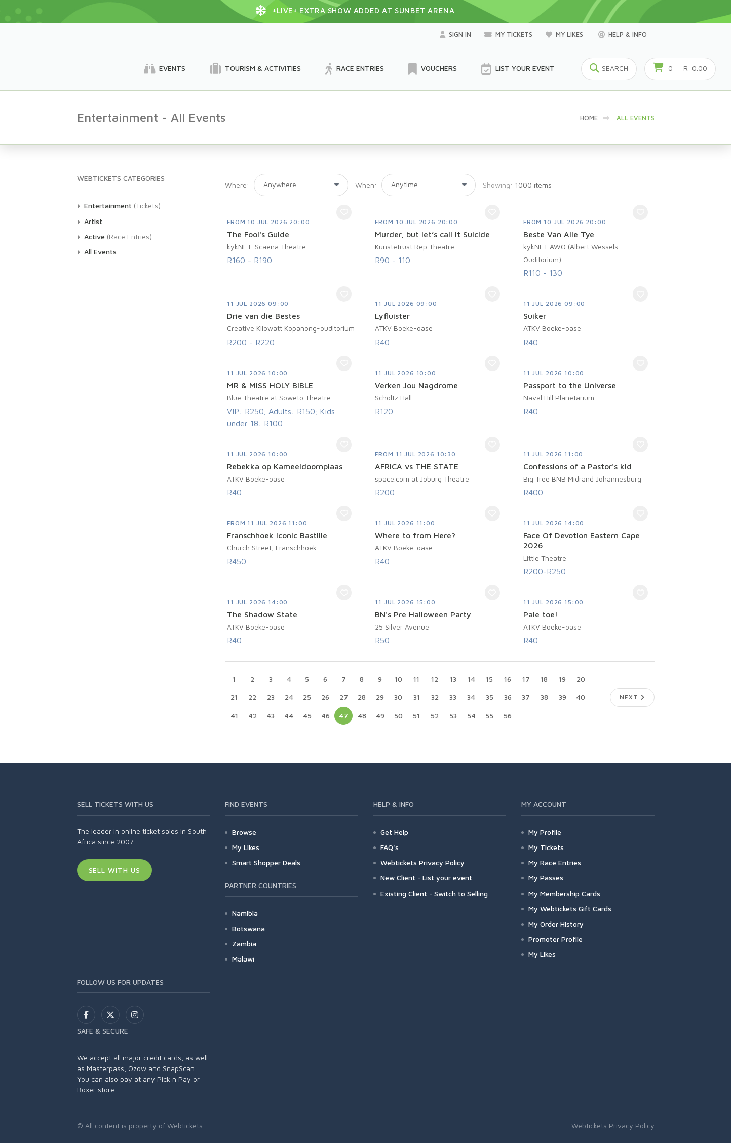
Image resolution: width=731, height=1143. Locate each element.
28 (362, 697)
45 (307, 715)
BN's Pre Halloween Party (423, 614)
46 (325, 715)
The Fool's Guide (258, 234)
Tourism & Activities (255, 69)
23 (271, 697)
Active (94, 236)
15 (489, 679)
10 (398, 679)
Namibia (245, 913)
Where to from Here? (415, 535)
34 (471, 697)
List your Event (518, 69)
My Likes (565, 34)
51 (416, 715)
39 (562, 697)
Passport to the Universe (569, 385)
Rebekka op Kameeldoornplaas (284, 466)
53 (453, 715)
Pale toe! (540, 614)
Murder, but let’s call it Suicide (432, 234)
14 (471, 679)
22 (252, 697)
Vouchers (432, 69)
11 (416, 679)
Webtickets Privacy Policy (422, 862)
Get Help (394, 832)
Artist (93, 221)
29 (380, 697)
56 (508, 715)
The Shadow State (262, 614)
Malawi (243, 958)
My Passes (545, 877)
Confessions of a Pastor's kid (577, 466)
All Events (100, 251)
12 (434, 679)
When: (366, 184)
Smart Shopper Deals (266, 862)
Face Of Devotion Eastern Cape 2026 (581, 540)
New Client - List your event (426, 877)
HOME (589, 118)
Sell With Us (115, 870)
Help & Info (622, 34)
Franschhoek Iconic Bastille (277, 535)
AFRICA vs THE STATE (416, 466)
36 (508, 697)
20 (580, 679)
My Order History (556, 923)
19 (562, 679)
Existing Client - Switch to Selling (434, 893)
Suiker (534, 315)
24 (289, 697)
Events (164, 69)
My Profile (544, 832)
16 (507, 679)
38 (544, 697)
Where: (237, 184)
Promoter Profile (555, 939)
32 (435, 697)
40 (580, 697)
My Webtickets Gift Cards (569, 908)
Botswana (248, 928)
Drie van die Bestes (263, 315)
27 (343, 697)
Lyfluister (392, 315)
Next (632, 697)
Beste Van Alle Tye (558, 234)
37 (526, 697)
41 (234, 715)
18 (544, 679)
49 (380, 715)
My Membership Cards (564, 893)
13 (453, 679)
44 (288, 715)
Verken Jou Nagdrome (416, 385)
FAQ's (389, 847)
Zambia (244, 943)
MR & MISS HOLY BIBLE (270, 385)
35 (489, 697)
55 (489, 715)
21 (234, 697)
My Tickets (508, 34)
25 (307, 697)
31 (416, 697)
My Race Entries (554, 862)
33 (452, 697)
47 (343, 715)
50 (398, 715)
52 (435, 715)
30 (398, 697)
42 (252, 715)
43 (270, 715)
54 (471, 715)
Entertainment (108, 205)
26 (325, 697)
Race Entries (354, 69)
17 (526, 679)
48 (362, 715)
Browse (244, 832)
